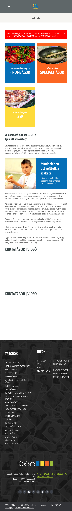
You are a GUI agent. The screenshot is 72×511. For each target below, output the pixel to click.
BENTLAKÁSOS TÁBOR (59, 365)
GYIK (39, 364)
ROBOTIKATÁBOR (12, 386)
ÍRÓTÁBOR (9, 419)
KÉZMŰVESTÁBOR (12, 416)
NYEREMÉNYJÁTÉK (61, 377)
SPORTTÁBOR (11, 437)
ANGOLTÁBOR (11, 369)
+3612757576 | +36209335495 (53, 474)
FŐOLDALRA (18, 36)
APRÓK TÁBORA (11, 443)
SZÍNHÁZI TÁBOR (12, 430)
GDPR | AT (9, 507)
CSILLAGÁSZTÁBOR (13, 426)
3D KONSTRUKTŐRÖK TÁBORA (18, 393)
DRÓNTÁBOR (10, 389)
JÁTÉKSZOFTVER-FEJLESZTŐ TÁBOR (17, 381)
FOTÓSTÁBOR (11, 412)
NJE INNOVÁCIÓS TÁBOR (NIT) (17, 366)
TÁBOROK (30, 36)
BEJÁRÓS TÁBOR (60, 373)
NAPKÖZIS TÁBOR (60, 370)
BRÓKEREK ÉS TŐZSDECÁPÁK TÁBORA (17, 397)
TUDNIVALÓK (45, 36)
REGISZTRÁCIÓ (43, 371)
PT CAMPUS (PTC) (12, 362)
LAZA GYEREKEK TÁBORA (15, 409)
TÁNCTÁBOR (10, 440)
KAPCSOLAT (42, 361)
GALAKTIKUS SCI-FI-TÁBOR (16, 405)
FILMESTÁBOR (11, 373)
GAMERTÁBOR (11, 376)
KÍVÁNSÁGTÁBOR (12, 402)
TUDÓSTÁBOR (11, 423)
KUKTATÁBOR (11, 433)
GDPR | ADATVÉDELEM (24, 507)
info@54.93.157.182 (45, 476)
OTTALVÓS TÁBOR (61, 361)
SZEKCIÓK (41, 367)
